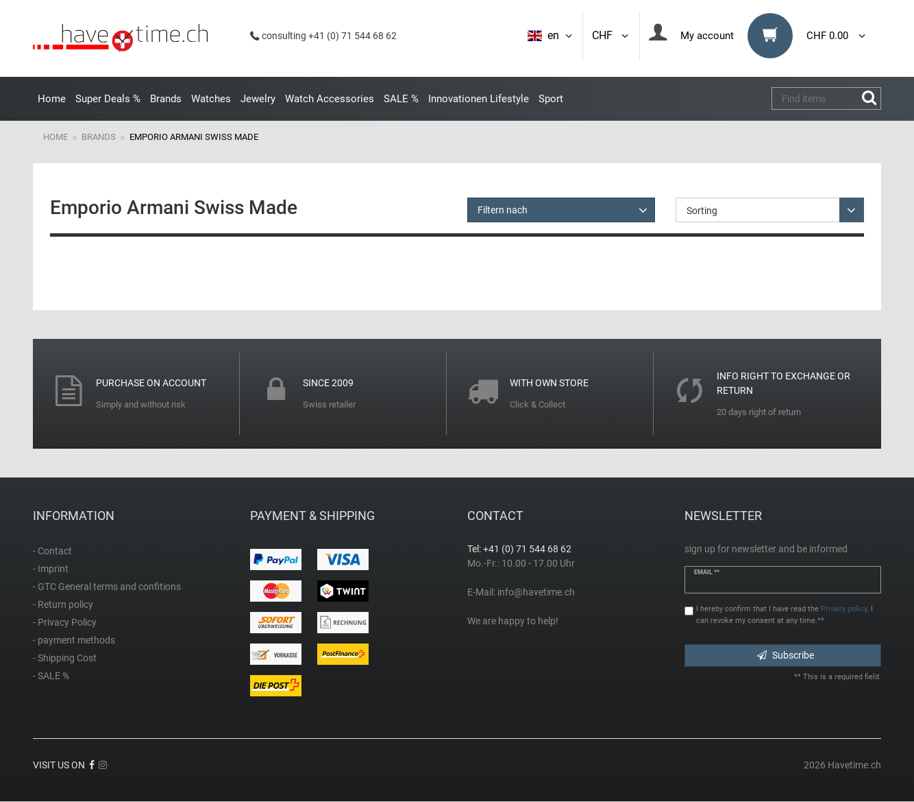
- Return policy (63, 604)
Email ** (707, 572)
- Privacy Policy (65, 622)
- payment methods (74, 640)
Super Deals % (107, 99)
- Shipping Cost (65, 657)
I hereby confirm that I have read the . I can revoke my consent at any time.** (784, 614)
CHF (611, 35)
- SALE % (51, 675)
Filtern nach (503, 209)
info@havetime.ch (536, 592)
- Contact (52, 550)
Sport (551, 99)
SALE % (401, 99)
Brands (166, 99)
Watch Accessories (329, 99)
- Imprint (51, 568)
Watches (211, 99)
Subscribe (785, 655)
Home (52, 99)
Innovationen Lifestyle (478, 99)
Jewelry (257, 99)
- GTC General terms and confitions (107, 586)
